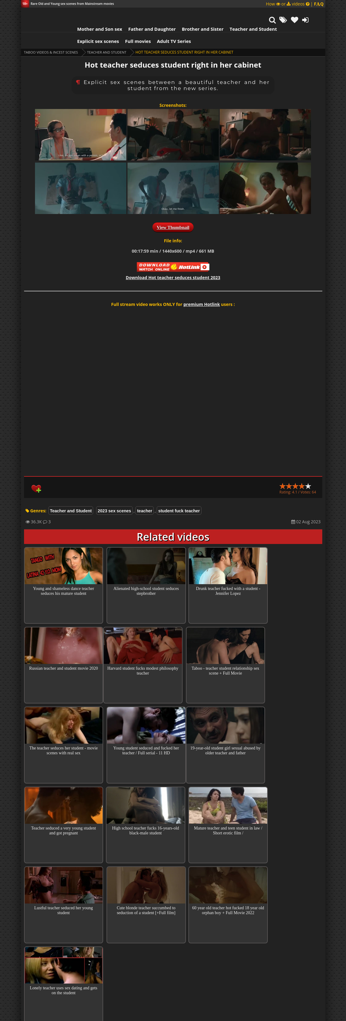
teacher (144, 495)
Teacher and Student (245, 14)
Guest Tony (135, 916)
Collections (173, 888)
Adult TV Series (166, 26)
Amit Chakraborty (149, 936)
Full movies (130, 26)
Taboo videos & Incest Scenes (52, 37)
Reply (255, 926)
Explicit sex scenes (91, 26)
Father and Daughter (144, 14)
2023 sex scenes (114, 495)
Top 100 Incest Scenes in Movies (173, 871)
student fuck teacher (179, 495)
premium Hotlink (201, 289)
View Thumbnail (173, 212)
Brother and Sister (195, 14)
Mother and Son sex (92, 14)
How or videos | (295, 4)
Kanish (129, 956)
